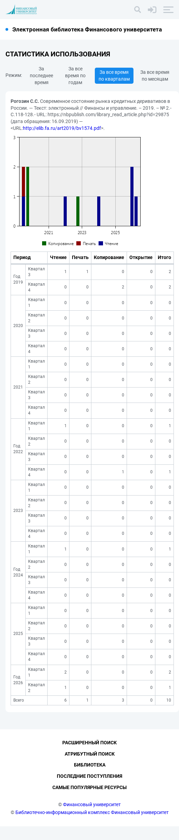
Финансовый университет (92, 818)
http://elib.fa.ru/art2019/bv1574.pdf (62, 128)
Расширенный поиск (89, 756)
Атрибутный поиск (90, 767)
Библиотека (89, 779)
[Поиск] (137, 9)
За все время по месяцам (154, 75)
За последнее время (41, 75)
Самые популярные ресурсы (89, 801)
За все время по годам (75, 75)
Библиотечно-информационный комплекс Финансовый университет (92, 826)
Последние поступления (89, 790)
